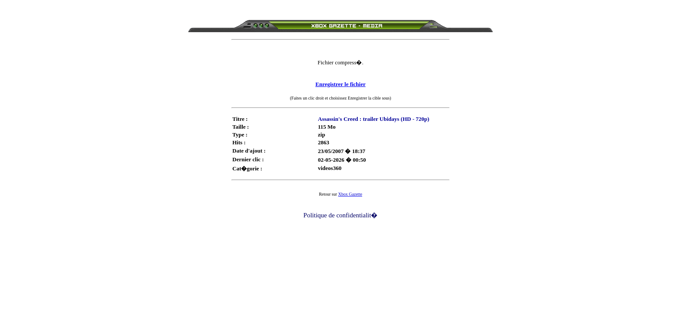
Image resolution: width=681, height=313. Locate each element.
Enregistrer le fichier (340, 84)
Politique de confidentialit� (341, 215)
